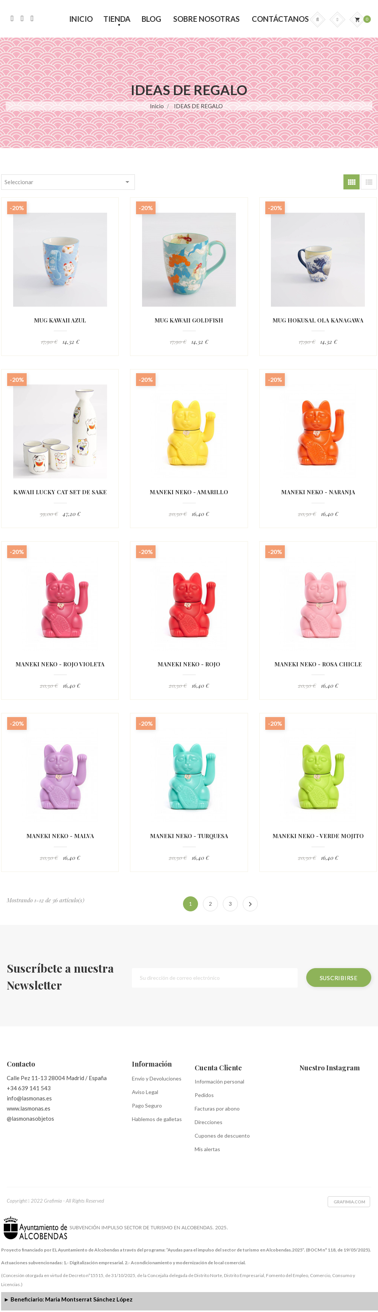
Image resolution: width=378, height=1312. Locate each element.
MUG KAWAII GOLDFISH (188, 320)
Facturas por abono (217, 1108)
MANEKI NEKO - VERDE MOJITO (318, 836)
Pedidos (204, 1095)
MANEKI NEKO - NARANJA (318, 492)
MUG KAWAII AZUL (60, 320)
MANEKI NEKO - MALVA (60, 836)
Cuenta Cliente (218, 1067)
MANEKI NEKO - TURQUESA (189, 836)
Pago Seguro (147, 1105)
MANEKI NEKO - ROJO (188, 664)
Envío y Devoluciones (156, 1078)
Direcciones (208, 1122)
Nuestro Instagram (329, 1067)
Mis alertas (207, 1149)
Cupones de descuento (222, 1135)
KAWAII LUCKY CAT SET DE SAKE (60, 492)
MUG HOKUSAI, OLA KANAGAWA (317, 320)
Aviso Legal (145, 1092)
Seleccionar (68, 181)
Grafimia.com (349, 1201)
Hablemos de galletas (157, 1119)
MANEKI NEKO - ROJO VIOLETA (59, 664)
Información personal (219, 1081)
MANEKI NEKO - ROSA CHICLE (318, 664)
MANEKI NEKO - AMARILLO (189, 492)
